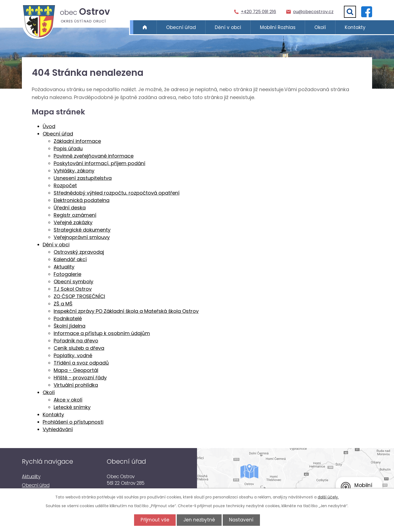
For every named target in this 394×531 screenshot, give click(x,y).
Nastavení (242, 519)
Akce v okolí (68, 399)
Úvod (145, 27)
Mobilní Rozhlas (278, 27)
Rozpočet (65, 185)
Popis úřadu (68, 148)
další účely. (328, 497)
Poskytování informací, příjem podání (99, 163)
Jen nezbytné (199, 519)
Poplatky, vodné (73, 355)
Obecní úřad (181, 27)
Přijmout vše (154, 519)
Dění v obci (228, 27)
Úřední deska (70, 207)
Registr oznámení (75, 215)
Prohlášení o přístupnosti (73, 422)
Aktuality (64, 266)
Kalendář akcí (70, 259)
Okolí (320, 27)
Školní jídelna (69, 325)
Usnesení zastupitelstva (83, 178)
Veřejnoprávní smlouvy (82, 237)
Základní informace (77, 141)
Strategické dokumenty (82, 229)
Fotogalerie (67, 274)
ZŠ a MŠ (63, 303)
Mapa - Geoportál (76, 370)
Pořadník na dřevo (76, 340)
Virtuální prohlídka (76, 385)
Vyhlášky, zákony (74, 170)
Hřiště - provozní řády (80, 377)
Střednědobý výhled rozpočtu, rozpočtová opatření (116, 192)
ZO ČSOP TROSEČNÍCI (79, 296)
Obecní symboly (73, 281)
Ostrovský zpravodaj (79, 252)
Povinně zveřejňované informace (94, 155)
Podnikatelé (68, 318)
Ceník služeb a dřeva (79, 348)
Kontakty (355, 27)
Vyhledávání (58, 429)
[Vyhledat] (350, 12)
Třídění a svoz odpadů (81, 362)
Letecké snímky (72, 407)
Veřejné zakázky (73, 222)
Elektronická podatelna (81, 200)
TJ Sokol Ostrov (73, 288)
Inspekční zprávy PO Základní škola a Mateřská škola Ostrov (126, 311)
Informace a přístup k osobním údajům (102, 333)
